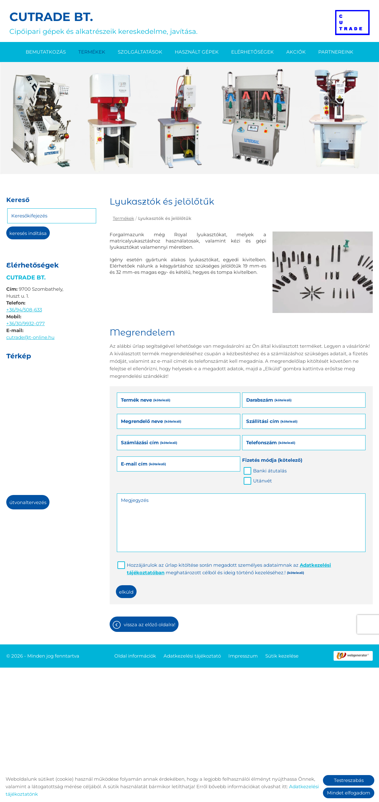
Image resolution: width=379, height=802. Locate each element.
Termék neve (145, 400)
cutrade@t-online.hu (30, 337)
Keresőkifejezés (29, 216)
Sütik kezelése (282, 656)
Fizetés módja (272, 460)
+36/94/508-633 (24, 310)
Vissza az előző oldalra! (149, 625)
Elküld (126, 592)
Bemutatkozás (46, 52)
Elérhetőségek (252, 52)
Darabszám (269, 400)
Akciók (296, 52)
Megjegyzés (134, 500)
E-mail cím (143, 464)
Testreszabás (349, 780)
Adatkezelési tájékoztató (192, 656)
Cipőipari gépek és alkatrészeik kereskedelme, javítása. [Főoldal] (103, 22)
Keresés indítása (28, 233)
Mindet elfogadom (348, 793)
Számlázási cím (149, 442)
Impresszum (243, 656)
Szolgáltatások (140, 52)
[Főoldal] (352, 22)
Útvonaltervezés (27, 502)
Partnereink (335, 52)
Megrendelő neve (151, 421)
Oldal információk (135, 656)
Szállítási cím (272, 421)
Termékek (91, 52)
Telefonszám (270, 442)
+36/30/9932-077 (25, 323)
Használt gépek (197, 52)
